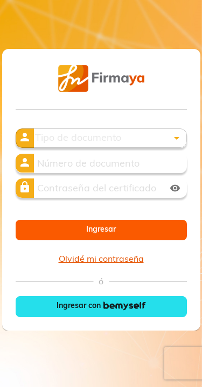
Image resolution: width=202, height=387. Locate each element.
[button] (110, 139)
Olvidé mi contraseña (101, 259)
